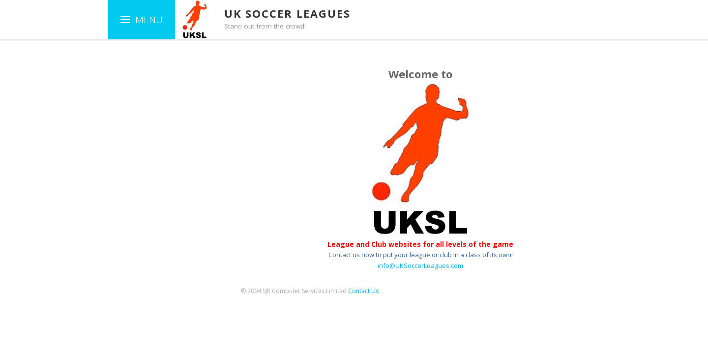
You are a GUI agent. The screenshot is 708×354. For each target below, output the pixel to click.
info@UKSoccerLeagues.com (420, 265)
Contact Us (363, 291)
